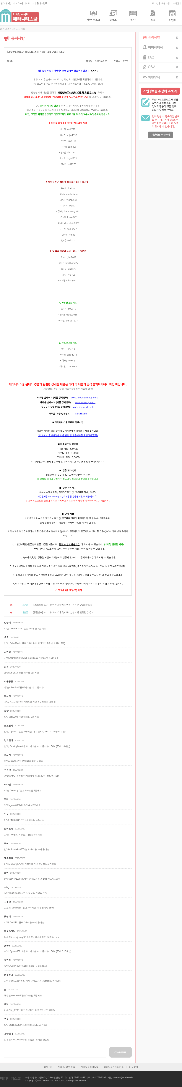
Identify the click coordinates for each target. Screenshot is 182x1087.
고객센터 (177, 3)
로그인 (155, 3)
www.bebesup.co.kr (85, 402)
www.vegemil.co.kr (83, 407)
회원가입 (165, 3)
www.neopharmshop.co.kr (84, 397)
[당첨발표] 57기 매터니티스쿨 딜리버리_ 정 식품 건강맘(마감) (62, 605)
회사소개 (48, 1067)
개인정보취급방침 (89, 1067)
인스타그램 (6, 3)
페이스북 (17, 3)
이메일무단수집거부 (114, 1067)
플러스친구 (42, 3)
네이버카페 (29, 3)
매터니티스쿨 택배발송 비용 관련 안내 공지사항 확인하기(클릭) (68, 435)
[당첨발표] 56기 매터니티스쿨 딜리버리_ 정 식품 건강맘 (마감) (62, 612)
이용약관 (133, 1067)
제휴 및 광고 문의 (66, 1067)
